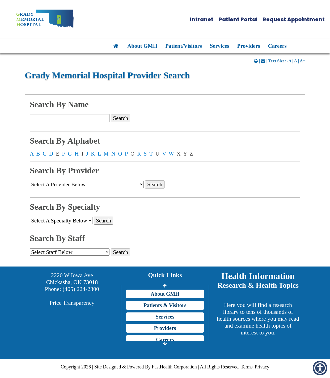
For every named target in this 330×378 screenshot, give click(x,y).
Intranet (201, 19)
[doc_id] (87, 184)
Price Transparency (71, 302)
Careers (277, 46)
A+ (302, 61)
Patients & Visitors (164, 305)
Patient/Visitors (183, 46)
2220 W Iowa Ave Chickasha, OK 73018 (72, 278)
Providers (248, 46)
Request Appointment (294, 19)
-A (289, 61)
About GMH (142, 46)
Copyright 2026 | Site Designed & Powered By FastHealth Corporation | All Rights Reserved (150, 367)
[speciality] (61, 220)
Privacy (262, 367)
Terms (247, 367)
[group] (69, 252)
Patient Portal (238, 19)
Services (219, 46)
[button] (170, 19)
